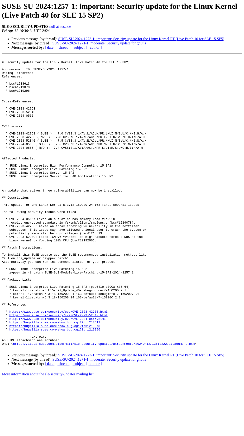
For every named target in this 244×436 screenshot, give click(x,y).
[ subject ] (79, 47)
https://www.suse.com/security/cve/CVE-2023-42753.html (58, 363)
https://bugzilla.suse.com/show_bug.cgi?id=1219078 (54, 380)
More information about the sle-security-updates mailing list (48, 432)
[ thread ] (64, 47)
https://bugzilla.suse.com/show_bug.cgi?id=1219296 (54, 384)
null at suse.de (60, 26)
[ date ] (50, 47)
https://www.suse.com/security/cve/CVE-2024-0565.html (57, 371)
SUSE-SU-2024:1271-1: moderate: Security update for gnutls (99, 43)
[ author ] (95, 47)
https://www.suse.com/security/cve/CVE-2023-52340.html (58, 367)
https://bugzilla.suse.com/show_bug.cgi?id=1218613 (54, 376)
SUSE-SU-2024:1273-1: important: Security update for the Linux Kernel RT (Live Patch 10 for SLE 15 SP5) (141, 39)
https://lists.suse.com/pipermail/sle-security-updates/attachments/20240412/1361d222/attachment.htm (104, 401)
